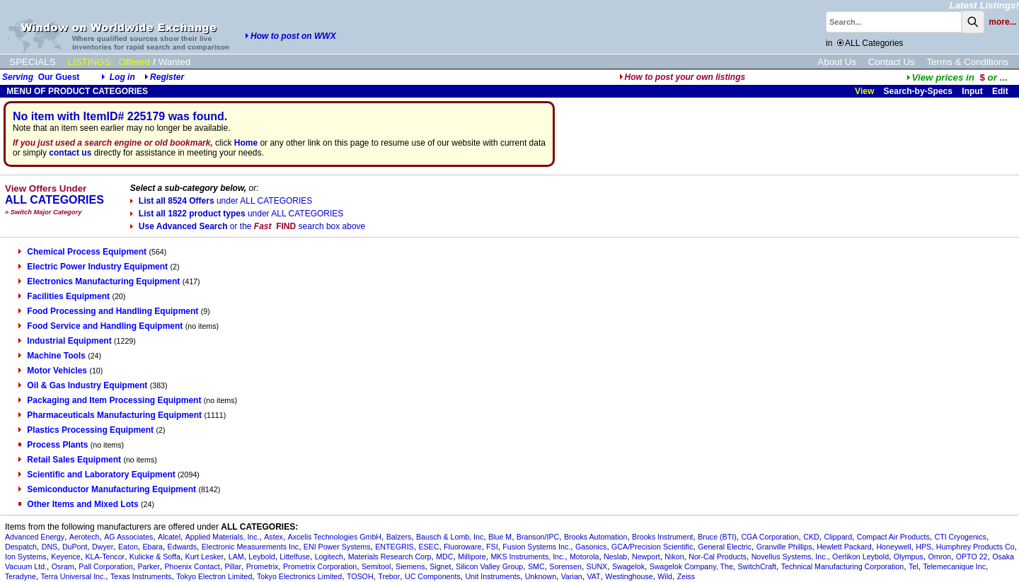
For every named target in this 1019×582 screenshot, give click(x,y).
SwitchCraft (757, 566)
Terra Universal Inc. (73, 576)
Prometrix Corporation (320, 566)
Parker (148, 566)
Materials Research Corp (390, 556)
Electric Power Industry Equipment (93, 267)
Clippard (838, 536)
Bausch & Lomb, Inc (449, 536)
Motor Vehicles (52, 371)
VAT (593, 576)
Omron (939, 556)
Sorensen (565, 566)
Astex (273, 536)
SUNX (597, 566)
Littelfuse (295, 556)
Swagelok (628, 566)
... (957, 77)
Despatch (21, 546)
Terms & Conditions (967, 62)
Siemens (410, 566)
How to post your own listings (682, 77)
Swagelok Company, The (691, 566)
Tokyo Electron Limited (214, 576)
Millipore (472, 556)
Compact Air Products (893, 536)
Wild (664, 576)
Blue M (500, 536)
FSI (492, 546)
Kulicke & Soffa (154, 556)
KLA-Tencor (105, 556)
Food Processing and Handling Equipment (108, 311)
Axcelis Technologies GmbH (334, 536)
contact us (70, 153)
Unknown (540, 576)
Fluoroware (462, 546)
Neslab (615, 556)
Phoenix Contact (192, 566)
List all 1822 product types (236, 214)
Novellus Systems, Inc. (790, 556)
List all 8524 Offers (221, 201)
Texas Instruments (140, 576)
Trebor (389, 576)
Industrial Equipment (64, 341)
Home (246, 143)
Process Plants (53, 445)
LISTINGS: (90, 62)
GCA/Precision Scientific (652, 546)
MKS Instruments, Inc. (527, 556)
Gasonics (590, 546)
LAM (236, 556)
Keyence (65, 556)
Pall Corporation (105, 566)
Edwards (182, 546)
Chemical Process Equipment (82, 252)
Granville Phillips (784, 546)
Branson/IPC (538, 536)
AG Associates (128, 536)
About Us (836, 62)
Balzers (399, 536)
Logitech (329, 556)
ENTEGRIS (394, 546)
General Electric (725, 546)
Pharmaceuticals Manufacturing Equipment (110, 415)
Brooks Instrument (662, 536)
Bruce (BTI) (717, 536)
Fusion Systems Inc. (536, 546)
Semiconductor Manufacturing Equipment (107, 489)
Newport (646, 556)
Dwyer (102, 546)
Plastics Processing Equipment (86, 430)
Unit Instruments (492, 576)
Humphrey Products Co (975, 546)
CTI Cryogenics (960, 536)
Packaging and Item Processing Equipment (109, 400)
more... (1002, 22)
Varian (571, 576)
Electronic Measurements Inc (250, 546)
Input (972, 91)
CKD (811, 536)
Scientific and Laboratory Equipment (96, 474)
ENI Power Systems (337, 546)
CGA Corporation (769, 536)
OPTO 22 (972, 556)
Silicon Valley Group (489, 566)
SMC (536, 566)
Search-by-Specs (918, 91)
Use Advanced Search (247, 226)
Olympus (908, 556)
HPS (923, 546)
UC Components (433, 576)
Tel (914, 566)
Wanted (174, 62)
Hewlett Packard (844, 546)
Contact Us (891, 62)
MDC (444, 556)
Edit (1001, 91)
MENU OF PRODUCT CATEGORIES (76, 91)
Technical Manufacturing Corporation (842, 566)
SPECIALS (32, 62)
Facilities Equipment (64, 296)
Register (167, 77)
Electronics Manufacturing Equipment (99, 281)
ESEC (428, 546)
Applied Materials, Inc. (222, 536)
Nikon (674, 556)
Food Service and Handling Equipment (100, 326)
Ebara (153, 546)
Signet (440, 566)
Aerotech (84, 536)
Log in (122, 77)
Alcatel (169, 536)
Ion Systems (26, 556)
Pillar (232, 566)
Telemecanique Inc (954, 566)
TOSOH (360, 576)
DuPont (75, 546)
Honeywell (893, 546)
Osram (63, 566)
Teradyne (20, 576)
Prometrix (262, 566)
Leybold (261, 556)
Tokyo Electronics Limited (299, 576)
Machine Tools (51, 356)
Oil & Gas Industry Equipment (82, 385)
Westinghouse (628, 576)
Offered (134, 62)
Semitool (376, 566)
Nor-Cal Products (718, 556)
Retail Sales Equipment (69, 460)
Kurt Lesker (204, 556)
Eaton (128, 546)
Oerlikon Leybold (860, 556)
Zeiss (686, 576)
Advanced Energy (34, 536)
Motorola (584, 556)
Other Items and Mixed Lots (78, 504)
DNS (50, 546)
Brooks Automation (595, 536)
